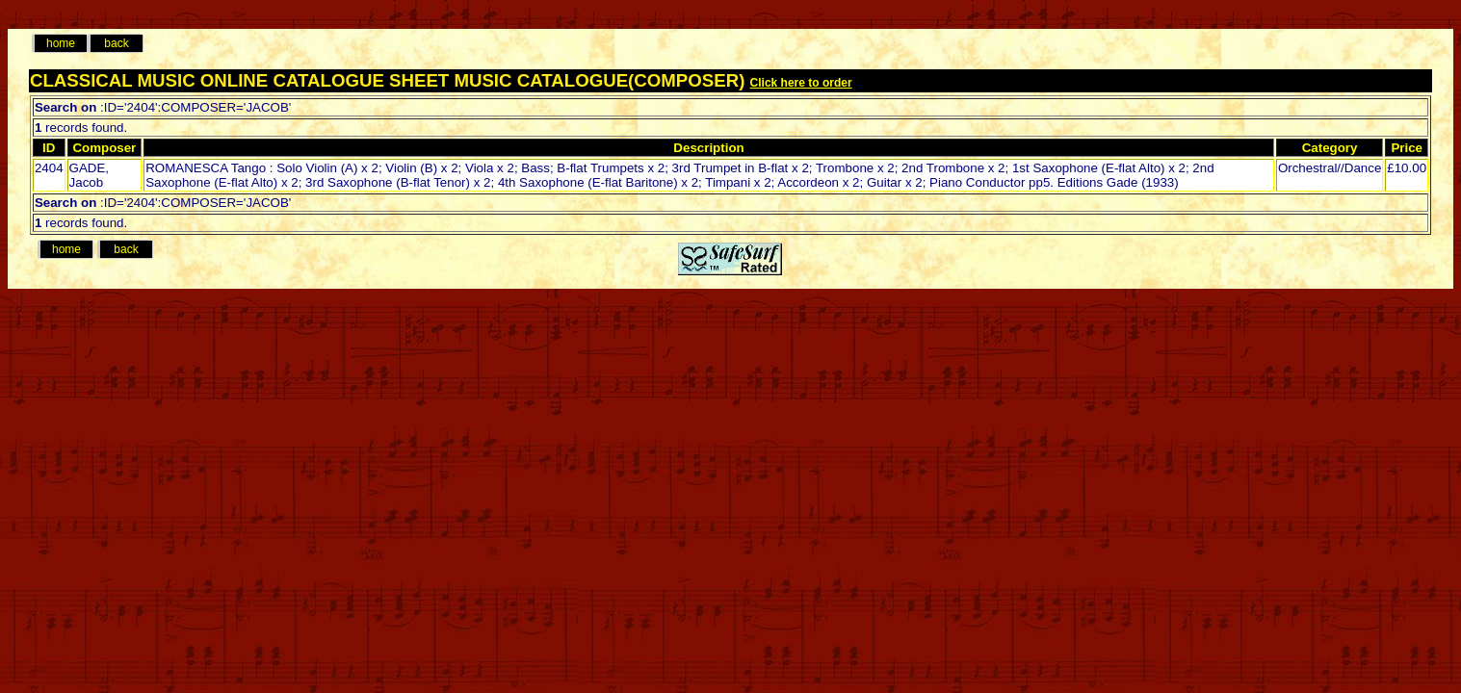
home (60, 43)
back (116, 43)
